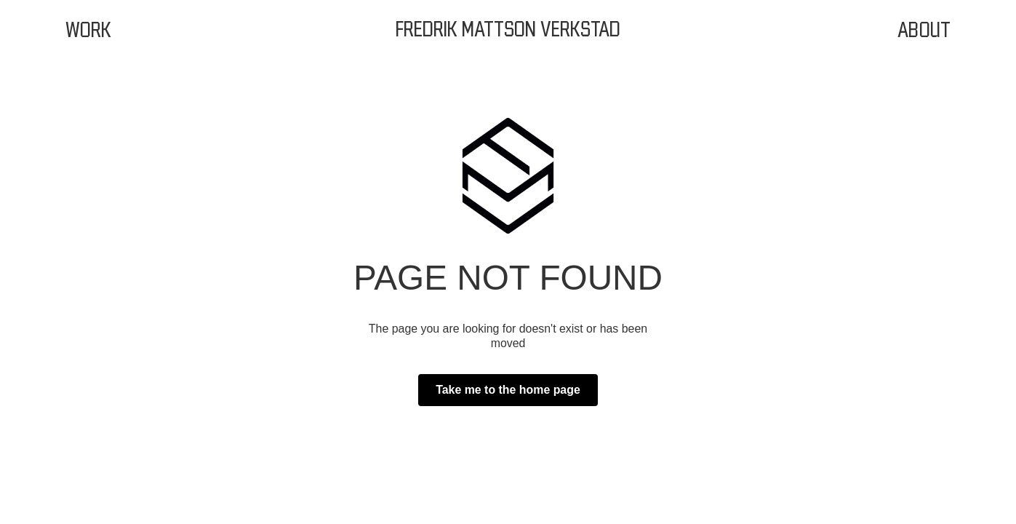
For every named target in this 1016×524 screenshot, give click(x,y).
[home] (508, 30)
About (924, 30)
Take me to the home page (508, 390)
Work (88, 30)
